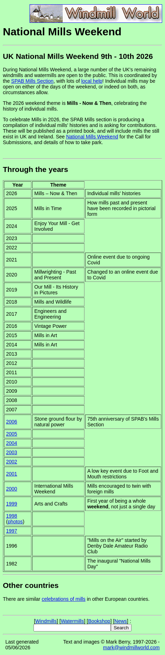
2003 (11, 452)
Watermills (72, 621)
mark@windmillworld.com (131, 647)
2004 (11, 443)
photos (15, 521)
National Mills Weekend (92, 136)
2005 (11, 434)
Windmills (46, 621)
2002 (11, 461)
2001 (11, 474)
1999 (11, 504)
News (120, 621)
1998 (11, 516)
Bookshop (99, 621)
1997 (11, 531)
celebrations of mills (64, 599)
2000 (11, 489)
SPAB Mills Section (32, 81)
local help (91, 81)
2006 (11, 422)
